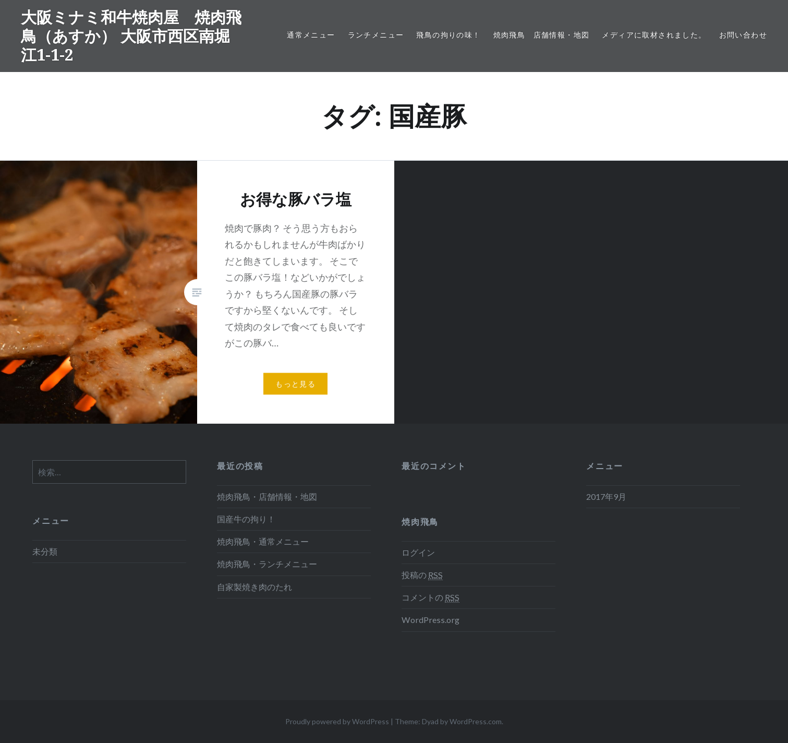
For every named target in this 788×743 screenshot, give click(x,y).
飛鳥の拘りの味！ (448, 34)
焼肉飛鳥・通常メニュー (263, 541)
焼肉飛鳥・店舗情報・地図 (267, 496)
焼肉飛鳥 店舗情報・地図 (541, 34)
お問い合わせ (743, 34)
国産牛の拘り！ (246, 519)
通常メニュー (311, 34)
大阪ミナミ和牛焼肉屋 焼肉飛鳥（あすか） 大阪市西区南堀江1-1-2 (131, 35)
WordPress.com (476, 721)
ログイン (418, 552)
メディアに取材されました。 (654, 34)
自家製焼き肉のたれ (254, 587)
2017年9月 (606, 496)
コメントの (430, 597)
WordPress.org (430, 620)
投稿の (422, 575)
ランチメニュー (376, 34)
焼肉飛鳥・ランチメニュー (267, 564)
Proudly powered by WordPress (337, 721)
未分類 (44, 551)
